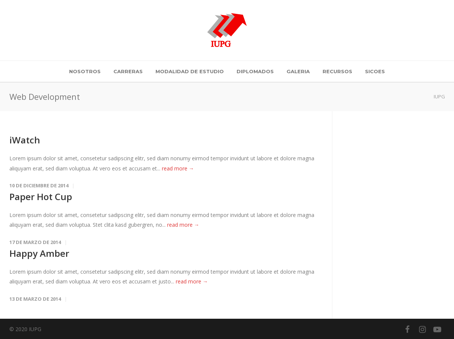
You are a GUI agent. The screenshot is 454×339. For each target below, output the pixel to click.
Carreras (128, 71)
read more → (178, 168)
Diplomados (255, 71)
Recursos (337, 71)
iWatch (24, 140)
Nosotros (85, 71)
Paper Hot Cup (40, 196)
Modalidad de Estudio (189, 71)
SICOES (375, 71)
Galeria (298, 71)
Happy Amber (39, 253)
